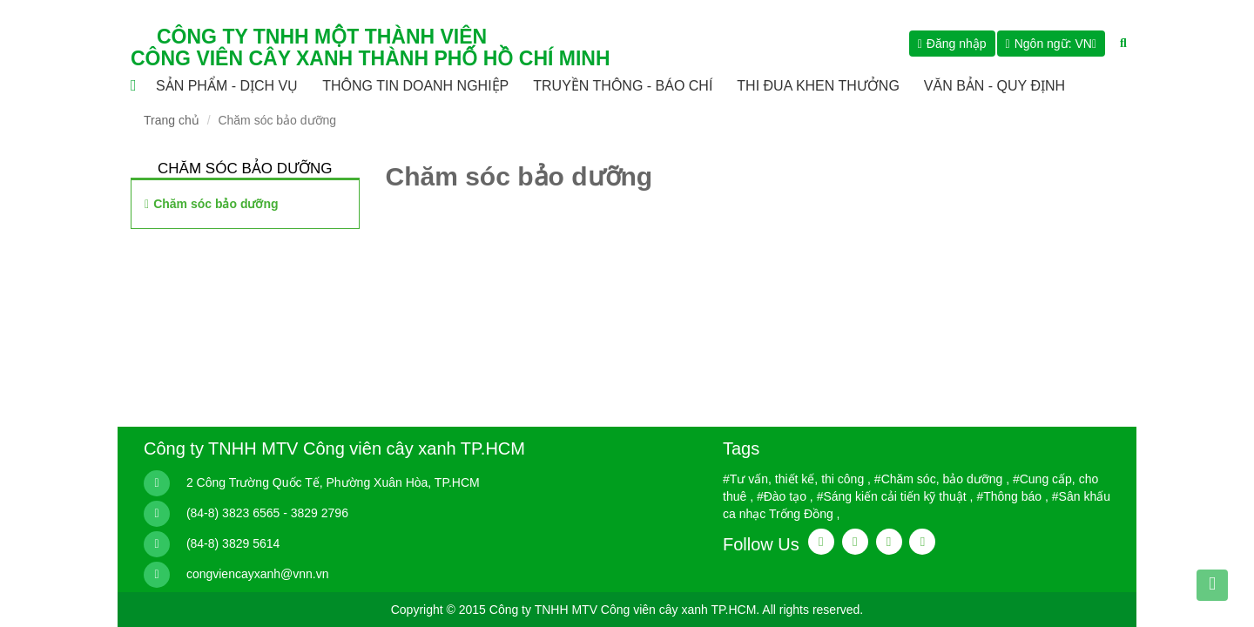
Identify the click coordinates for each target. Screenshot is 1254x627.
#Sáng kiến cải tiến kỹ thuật (892, 496)
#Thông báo (1009, 496)
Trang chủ (171, 120)
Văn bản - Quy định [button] (994, 85)
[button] (1051, 43)
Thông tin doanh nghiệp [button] (415, 85)
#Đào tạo (781, 496)
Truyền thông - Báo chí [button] (622, 85)
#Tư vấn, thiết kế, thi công (793, 479)
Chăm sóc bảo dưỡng (215, 204)
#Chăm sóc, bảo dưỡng (938, 479)
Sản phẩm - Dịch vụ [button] (227, 85)
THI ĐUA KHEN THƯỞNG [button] (818, 85)
